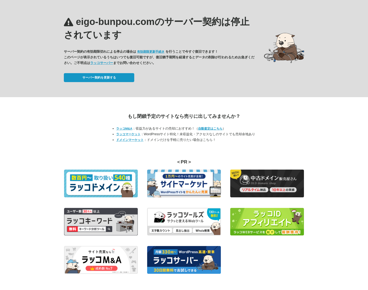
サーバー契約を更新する (99, 77)
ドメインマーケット (130, 140)
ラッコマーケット (128, 134)
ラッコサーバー (101, 63)
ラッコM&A (124, 128)
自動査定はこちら (210, 128)
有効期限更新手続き (151, 51)
